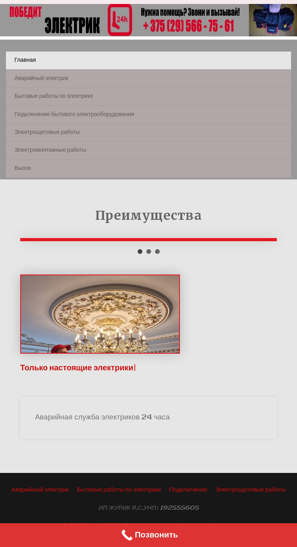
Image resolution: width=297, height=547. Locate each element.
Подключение (188, 490)
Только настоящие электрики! (78, 368)
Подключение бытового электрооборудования (74, 114)
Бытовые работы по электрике (53, 96)
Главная (25, 60)
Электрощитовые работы (47, 132)
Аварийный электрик (41, 78)
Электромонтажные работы (50, 150)
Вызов (22, 168)
